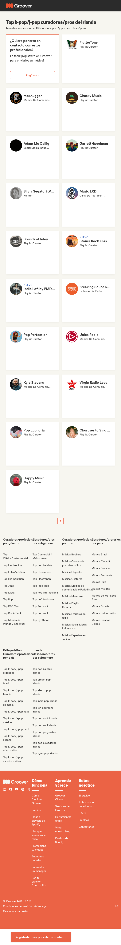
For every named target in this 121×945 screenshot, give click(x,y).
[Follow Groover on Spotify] (22, 790)
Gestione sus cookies (15, 911)
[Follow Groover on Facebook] (10, 790)
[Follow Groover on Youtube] (16, 790)
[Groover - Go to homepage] (17, 781)
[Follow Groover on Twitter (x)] (28, 790)
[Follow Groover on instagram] (4, 790)
